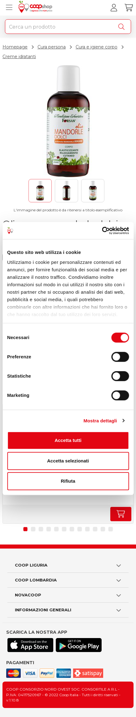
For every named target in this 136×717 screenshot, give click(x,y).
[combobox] (68, 27)
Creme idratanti (19, 56)
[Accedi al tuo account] (113, 8)
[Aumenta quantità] (121, 514)
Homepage (15, 47)
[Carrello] (128, 8)
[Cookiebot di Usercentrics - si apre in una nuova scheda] (102, 231)
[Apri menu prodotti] (7, 7)
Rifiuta (68, 481)
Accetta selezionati (68, 460)
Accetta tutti (68, 440)
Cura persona (51, 47)
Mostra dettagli (100, 420)
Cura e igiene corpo (96, 47)
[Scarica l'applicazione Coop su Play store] (79, 645)
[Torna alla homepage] (36, 8)
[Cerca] (122, 27)
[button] (25, 529)
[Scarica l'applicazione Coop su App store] (30, 645)
